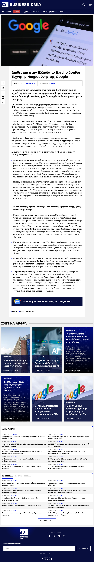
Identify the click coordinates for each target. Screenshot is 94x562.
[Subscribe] (82, 548)
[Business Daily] (24, 534)
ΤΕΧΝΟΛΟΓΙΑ (30, 83)
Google (14, 311)
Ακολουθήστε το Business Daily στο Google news (44, 301)
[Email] (39, 548)
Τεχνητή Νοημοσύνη (26, 311)
